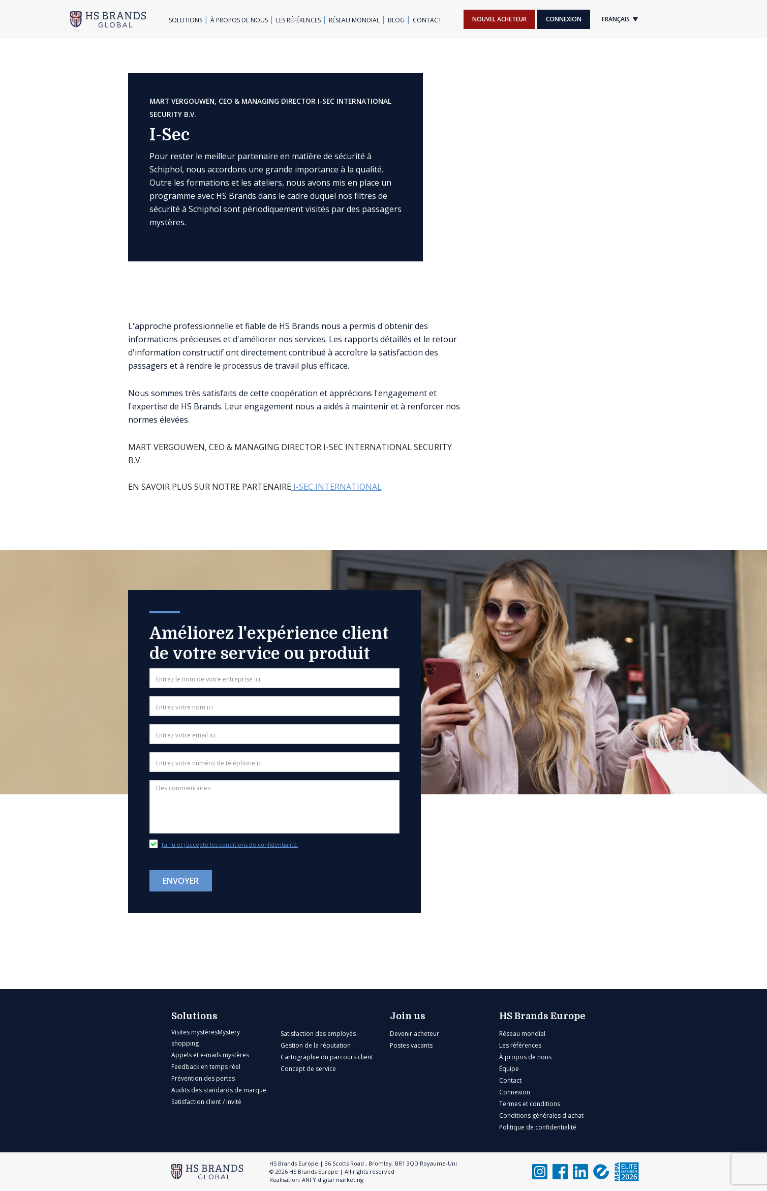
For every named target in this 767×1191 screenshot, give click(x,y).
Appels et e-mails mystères (210, 1055)
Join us (407, 1016)
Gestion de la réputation (316, 1045)
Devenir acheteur (414, 1033)
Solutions (185, 20)
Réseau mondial (354, 20)
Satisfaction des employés (318, 1033)
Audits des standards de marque (218, 1090)
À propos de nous (239, 20)
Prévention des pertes (203, 1078)
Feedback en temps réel (205, 1066)
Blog (396, 20)
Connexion (563, 19)
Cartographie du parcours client (327, 1057)
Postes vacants (411, 1045)
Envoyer (181, 880)
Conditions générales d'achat (541, 1115)
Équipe (509, 1068)
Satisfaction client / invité (206, 1101)
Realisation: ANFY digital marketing (316, 1179)
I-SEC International (336, 486)
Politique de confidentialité (537, 1127)
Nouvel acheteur (499, 19)
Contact (427, 20)
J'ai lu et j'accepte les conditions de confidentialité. (230, 844)
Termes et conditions (529, 1103)
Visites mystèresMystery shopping (205, 1038)
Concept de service (308, 1068)
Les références (298, 20)
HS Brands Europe (542, 1016)
